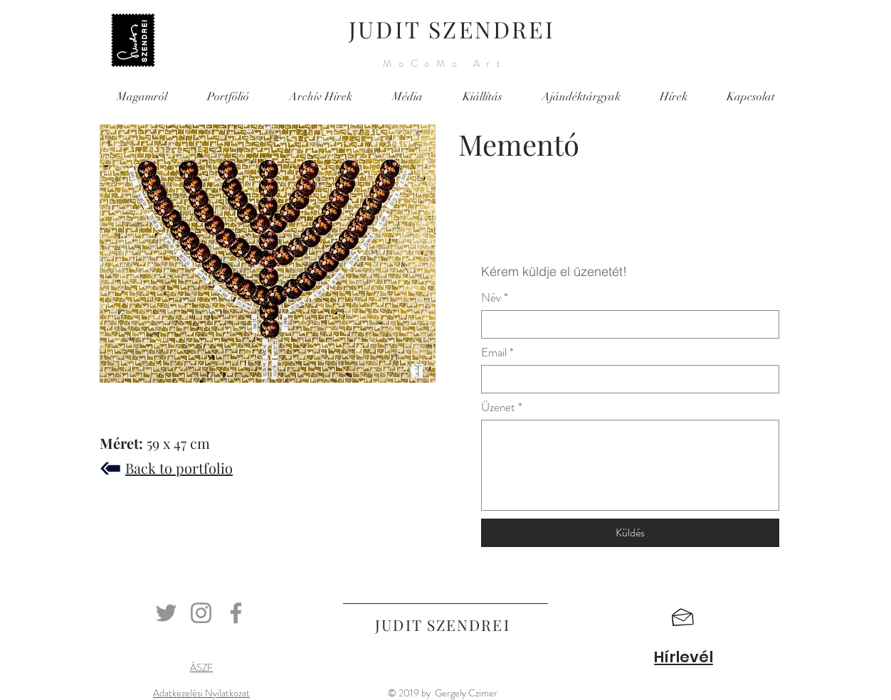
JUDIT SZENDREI (452, 29)
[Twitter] (166, 613)
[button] (683, 617)
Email (494, 352)
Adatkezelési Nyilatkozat (201, 693)
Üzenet (498, 407)
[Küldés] (630, 533)
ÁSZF (201, 667)
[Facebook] (236, 613)
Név (491, 298)
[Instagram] (201, 613)
